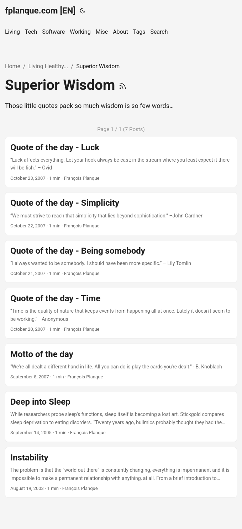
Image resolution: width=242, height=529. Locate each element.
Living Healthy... (48, 66)
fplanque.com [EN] (40, 11)
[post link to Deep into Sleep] (121, 417)
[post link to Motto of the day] (121, 365)
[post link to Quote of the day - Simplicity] (121, 213)
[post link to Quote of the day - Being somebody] (121, 261)
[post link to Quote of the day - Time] (121, 313)
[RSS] (123, 85)
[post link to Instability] (121, 472)
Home (12, 66)
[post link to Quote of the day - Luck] (121, 162)
